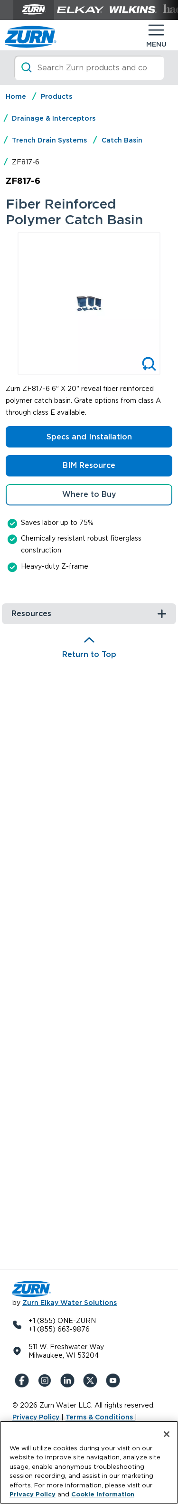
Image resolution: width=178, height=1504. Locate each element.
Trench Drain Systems (49, 140)
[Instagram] (46, 1380)
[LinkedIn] (69, 1380)
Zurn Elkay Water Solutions (69, 1302)
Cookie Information (102, 1494)
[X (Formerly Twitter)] (92, 1380)
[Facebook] (23, 1380)
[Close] (166, 1434)
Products (56, 96)
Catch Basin (122, 140)
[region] (89, 1462)
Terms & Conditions (100, 1417)
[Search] (89, 67)
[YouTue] (114, 1380)
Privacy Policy (35, 1417)
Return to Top (89, 654)
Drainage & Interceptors (53, 118)
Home (16, 96)
